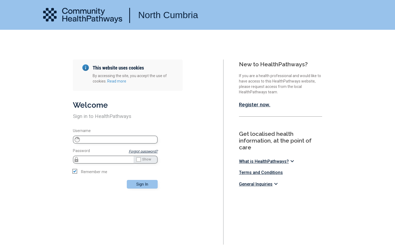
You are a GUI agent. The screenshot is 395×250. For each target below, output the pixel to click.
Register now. (254, 105)
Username (82, 131)
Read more (116, 81)
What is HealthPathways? (267, 161)
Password (81, 151)
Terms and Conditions (261, 172)
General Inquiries (259, 184)
